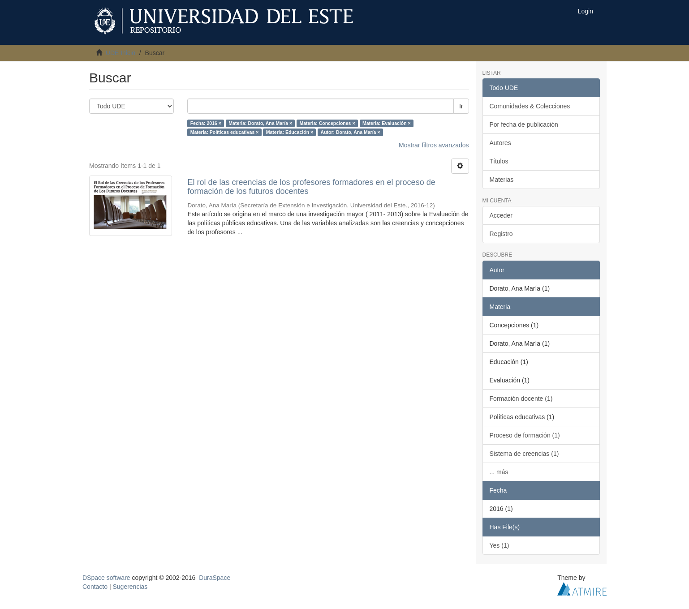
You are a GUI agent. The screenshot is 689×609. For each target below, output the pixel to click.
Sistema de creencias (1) (524, 453)
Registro (501, 233)
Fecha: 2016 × (205, 123)
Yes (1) (499, 545)
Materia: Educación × (289, 132)
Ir (461, 106)
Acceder (501, 215)
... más (499, 472)
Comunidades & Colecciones (530, 106)
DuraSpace (214, 577)
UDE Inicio (120, 52)
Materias (502, 179)
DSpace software (106, 577)
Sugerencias (129, 586)
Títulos (499, 161)
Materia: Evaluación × (386, 123)
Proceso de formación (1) (525, 435)
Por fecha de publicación (524, 124)
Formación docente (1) (521, 398)
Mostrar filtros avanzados (434, 145)
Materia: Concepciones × (327, 123)
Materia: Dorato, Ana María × (260, 123)
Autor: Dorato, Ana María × (350, 132)
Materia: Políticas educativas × (224, 132)
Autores (500, 142)
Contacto (95, 586)
